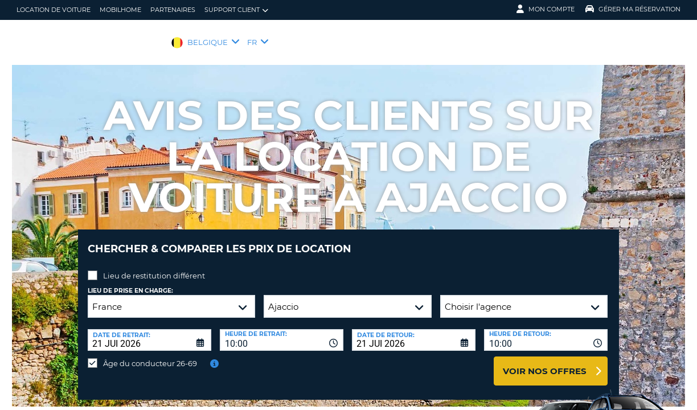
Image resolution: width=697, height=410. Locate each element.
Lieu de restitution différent (154, 267)
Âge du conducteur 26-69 (150, 354)
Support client (236, 10)
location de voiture (54, 10)
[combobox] (281, 331)
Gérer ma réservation (632, 9)
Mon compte (545, 9)
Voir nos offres (545, 362)
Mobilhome (120, 10)
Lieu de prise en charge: (130, 282)
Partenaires (172, 10)
